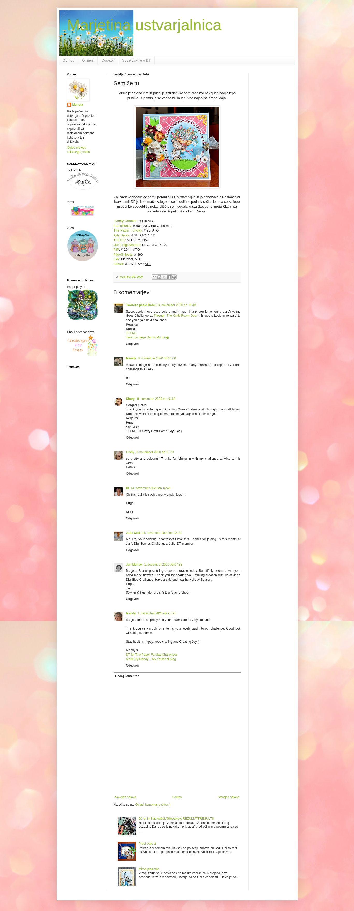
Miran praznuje (149, 869)
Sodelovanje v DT (136, 60)
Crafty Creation (126, 221)
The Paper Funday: (128, 230)
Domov (68, 60)
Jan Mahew (134, 564)
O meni (88, 60)
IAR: (117, 259)
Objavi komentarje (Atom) (153, 804)
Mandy (131, 613)
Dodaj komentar (127, 676)
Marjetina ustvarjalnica (144, 25)
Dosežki (108, 60)
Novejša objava (125, 797)
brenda (131, 358)
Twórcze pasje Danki (141, 305)
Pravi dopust (147, 843)
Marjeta (77, 104)
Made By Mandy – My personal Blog (151, 659)
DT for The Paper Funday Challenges (152, 654)
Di (127, 488)
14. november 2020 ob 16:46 (150, 488)
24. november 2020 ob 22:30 (161, 533)
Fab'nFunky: (123, 226)
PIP (116, 249)
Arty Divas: (122, 235)
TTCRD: (120, 240)
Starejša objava (228, 797)
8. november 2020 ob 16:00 (157, 358)
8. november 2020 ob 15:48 (177, 305)
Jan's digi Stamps (127, 245)
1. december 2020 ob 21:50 (157, 613)
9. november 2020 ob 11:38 (155, 452)
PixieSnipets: (123, 254)
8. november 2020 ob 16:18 (156, 399)
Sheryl (131, 399)
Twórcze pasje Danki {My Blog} (147, 337)
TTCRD (131, 333)
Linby (130, 452)
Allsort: (119, 264)
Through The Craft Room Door (175, 315)
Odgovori (132, 344)
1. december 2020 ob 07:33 (163, 564)
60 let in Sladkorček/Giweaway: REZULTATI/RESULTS (176, 818)
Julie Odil (133, 533)
